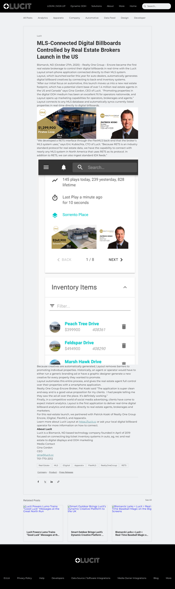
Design (125, 18)
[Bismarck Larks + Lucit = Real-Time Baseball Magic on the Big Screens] (132, 516)
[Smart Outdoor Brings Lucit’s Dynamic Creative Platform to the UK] (87, 516)
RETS (124, 465)
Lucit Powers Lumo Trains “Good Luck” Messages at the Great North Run (43, 533)
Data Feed (109, 18)
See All (148, 500)
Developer (139, 18)
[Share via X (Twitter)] (45, 481)
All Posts (27, 18)
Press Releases (66, 472)
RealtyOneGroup (109, 465)
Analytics (43, 18)
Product (53, 472)
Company (74, 18)
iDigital (66, 465)
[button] (78, 6)
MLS (56, 465)
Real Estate (44, 465)
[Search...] (156, 6)
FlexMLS (92, 465)
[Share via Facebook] (38, 481)
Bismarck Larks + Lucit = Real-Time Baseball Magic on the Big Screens (131, 533)
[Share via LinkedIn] (51, 481)
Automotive (92, 18)
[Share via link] (58, 481)
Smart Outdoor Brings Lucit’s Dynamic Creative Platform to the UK (87, 533)
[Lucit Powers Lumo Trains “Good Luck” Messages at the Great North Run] (43, 516)
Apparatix (58, 18)
